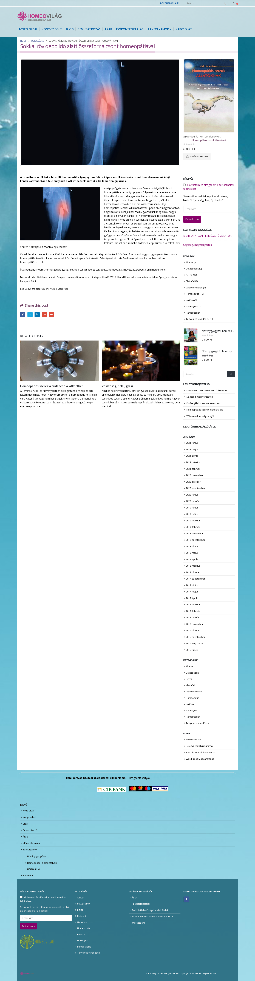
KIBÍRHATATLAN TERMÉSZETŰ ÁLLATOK (207, 235)
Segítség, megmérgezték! (197, 244)
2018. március (193, 565)
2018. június (192, 546)
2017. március (193, 604)
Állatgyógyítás (190, 137)
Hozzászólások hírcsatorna (201, 752)
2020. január (192, 501)
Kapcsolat (184, 29)
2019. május (192, 514)
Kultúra (190, 300)
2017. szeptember (195, 578)
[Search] (224, 3)
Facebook (22, 314)
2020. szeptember (195, 488)
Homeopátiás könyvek (209, 137)
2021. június (192, 442)
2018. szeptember (195, 539)
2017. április (192, 598)
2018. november (194, 533)
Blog (70, 29)
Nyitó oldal (28, 29)
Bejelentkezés (193, 739)
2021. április (192, 455)
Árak (108, 29)
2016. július (192, 649)
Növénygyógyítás (36, 856)
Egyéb (189, 275)
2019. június (192, 507)
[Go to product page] (209, 95)
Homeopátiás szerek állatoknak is (204, 409)
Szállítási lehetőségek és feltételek (150, 910)
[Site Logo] (39, 16)
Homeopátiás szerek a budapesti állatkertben (52, 386)
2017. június (192, 585)
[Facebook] (233, 3)
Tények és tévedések (197, 319)
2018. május (192, 552)
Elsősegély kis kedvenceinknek (203, 403)
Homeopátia (192, 293)
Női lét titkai (33, 869)
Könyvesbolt (52, 29)
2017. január (192, 617)
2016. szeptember (195, 637)
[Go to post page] (59, 361)
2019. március (193, 520)
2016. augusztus (194, 643)
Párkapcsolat (193, 312)
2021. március (193, 462)
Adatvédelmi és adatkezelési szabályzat (153, 916)
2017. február (193, 611)
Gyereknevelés (194, 287)
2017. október (193, 572)
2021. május (192, 449)
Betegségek (192, 268)
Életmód (190, 281)
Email (51, 314)
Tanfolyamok (158, 29)
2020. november (194, 475)
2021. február (193, 468)
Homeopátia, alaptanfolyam (42, 862)
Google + (44, 314)
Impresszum (138, 922)
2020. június (192, 494)
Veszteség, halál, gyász (117, 386)
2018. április (192, 559)
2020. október (193, 481)
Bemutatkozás (89, 29)
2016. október (193, 630)
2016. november (194, 624)
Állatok (189, 262)
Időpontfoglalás (170, 3)
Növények (191, 306)
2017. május (192, 591)
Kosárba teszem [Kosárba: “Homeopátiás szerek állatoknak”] (199, 156)
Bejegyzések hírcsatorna (199, 745)
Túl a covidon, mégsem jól (200, 416)
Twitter (30, 314)
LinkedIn (37, 314)
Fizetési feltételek (141, 903)
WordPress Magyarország (200, 758)
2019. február (193, 527)
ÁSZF (134, 897)
